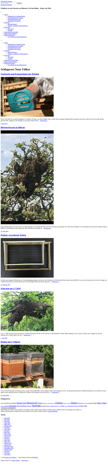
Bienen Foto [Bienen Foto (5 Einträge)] (21, 403)
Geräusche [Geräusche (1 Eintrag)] (65, 403)
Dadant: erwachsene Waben (13, 235)
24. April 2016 (5, 395)
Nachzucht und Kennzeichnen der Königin (20, 74)
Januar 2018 (7, 435)
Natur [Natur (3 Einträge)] (94, 403)
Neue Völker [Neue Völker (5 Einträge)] (102, 403)
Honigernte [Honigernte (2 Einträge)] (80, 403)
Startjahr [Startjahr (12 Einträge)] (36, 405)
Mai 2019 (7, 427)
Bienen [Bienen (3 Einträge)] (14, 403)
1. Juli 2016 (4, 338)
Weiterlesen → (44, 120)
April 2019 (7, 429)
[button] (27, 97)
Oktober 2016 (8, 449)
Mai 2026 (7, 418)
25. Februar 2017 (5, 284)
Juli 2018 (6, 430)
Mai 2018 (7, 432)
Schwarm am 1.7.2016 (11, 288)
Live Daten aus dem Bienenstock (17, 37)
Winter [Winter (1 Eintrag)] (66, 406)
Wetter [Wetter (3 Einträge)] (62, 406)
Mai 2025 (7, 419)
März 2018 (7, 434)
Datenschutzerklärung (10, 33)
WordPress (35, 457)
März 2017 (7, 442)
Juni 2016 (7, 453)
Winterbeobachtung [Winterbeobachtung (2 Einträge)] (73, 406)
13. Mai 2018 (4, 231)
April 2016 (7, 454)
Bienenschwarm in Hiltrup (13, 127)
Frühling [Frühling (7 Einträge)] (59, 403)
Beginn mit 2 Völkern (10, 342)
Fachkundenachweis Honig (15, 18)
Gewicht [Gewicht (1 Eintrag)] (69, 403)
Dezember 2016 (8, 446)
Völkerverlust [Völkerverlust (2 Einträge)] (53, 406)
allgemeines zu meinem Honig (16, 16)
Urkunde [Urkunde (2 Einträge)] (43, 406)
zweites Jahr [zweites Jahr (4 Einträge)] (82, 406)
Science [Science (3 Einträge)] (29, 406)
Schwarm (7, 22)
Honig (6, 14)
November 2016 (8, 448)
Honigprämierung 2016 (14, 19)
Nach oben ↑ (25, 460)
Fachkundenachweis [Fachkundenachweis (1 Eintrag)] (51, 403)
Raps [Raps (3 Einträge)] (6, 406)
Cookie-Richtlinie (52, 411)
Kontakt (10, 30)
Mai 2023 (7, 421)
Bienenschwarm (12, 24)
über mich (7, 27)
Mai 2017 (7, 438)
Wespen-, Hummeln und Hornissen (18, 25)
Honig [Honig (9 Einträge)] (74, 402)
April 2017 (7, 440)
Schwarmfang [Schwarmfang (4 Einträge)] (21, 406)
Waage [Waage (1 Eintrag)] (59, 406)
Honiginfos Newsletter (14, 21)
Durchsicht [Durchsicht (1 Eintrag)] (45, 403)
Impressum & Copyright (11, 32)
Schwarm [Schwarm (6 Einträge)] (12, 406)
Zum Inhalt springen (6, 1)
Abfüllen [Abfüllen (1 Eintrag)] (2, 403)
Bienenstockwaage (9, 35)
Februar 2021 (8, 426)
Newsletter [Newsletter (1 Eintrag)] (3, 406)
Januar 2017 (7, 445)
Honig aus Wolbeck (6, 5)
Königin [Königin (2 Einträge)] (90, 403)
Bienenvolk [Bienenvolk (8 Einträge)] (32, 403)
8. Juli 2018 (4, 123)
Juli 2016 (6, 451)
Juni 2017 (7, 437)
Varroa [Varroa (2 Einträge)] (48, 406)
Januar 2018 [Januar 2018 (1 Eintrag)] (85, 403)
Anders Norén (16, 460)
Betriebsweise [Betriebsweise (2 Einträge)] (8, 403)
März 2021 (7, 424)
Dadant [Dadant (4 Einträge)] (39, 403)
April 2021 (7, 423)
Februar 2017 (8, 443)
